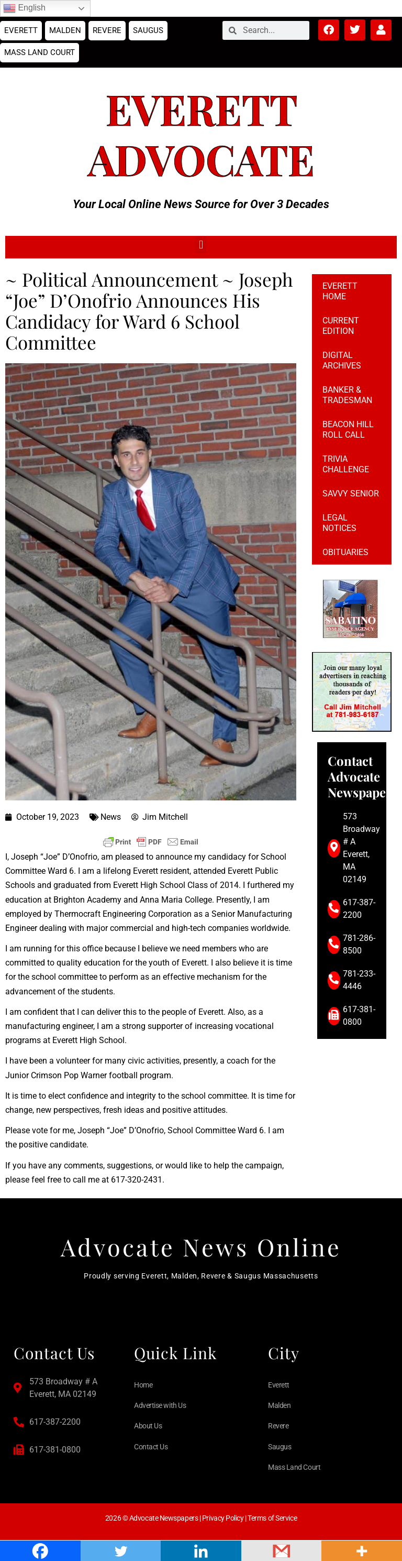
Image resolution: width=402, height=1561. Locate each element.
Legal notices (339, 523)
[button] (201, 244)
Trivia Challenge (345, 464)
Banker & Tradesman (347, 395)
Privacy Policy (223, 1518)
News (110, 817)
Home (143, 1385)
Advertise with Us (160, 1405)
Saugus (148, 30)
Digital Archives (341, 360)
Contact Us (151, 1447)
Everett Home (340, 291)
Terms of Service (272, 1518)
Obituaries (345, 552)
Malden (65, 30)
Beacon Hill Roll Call (348, 429)
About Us (148, 1426)
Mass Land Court (39, 52)
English (24, 8)
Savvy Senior (350, 493)
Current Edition (340, 326)
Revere (107, 30)
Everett (21, 30)
